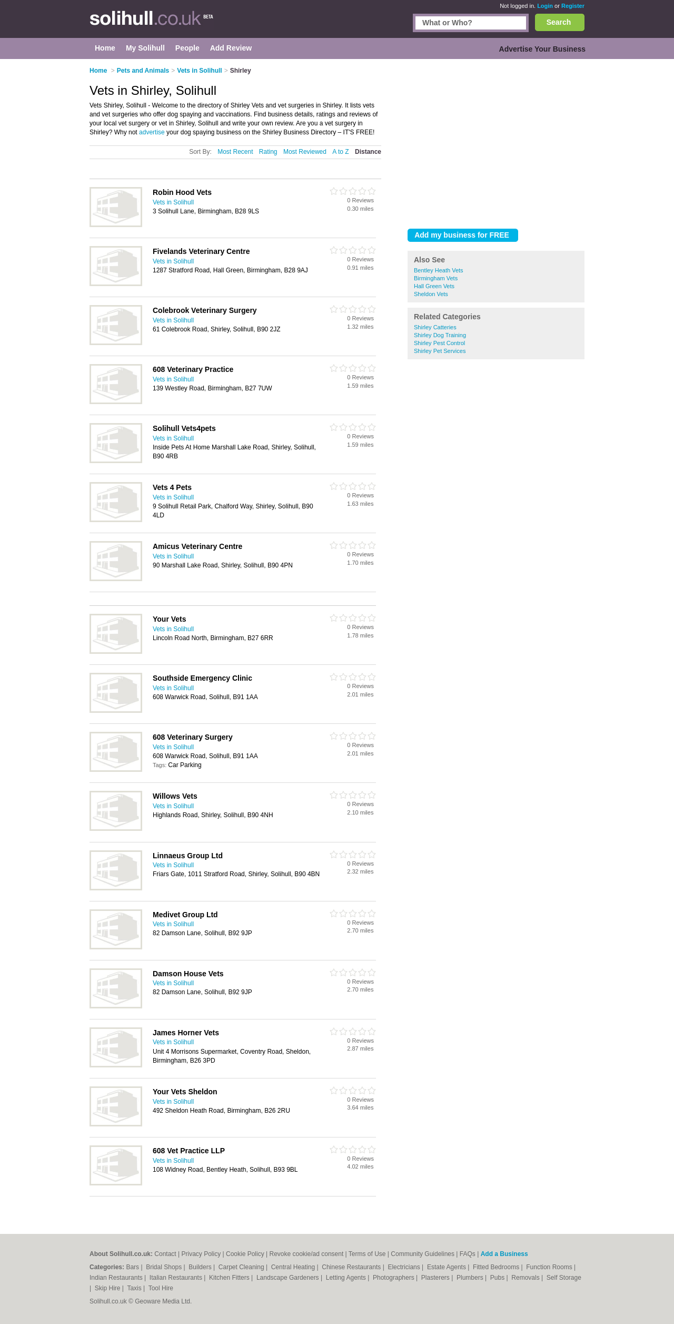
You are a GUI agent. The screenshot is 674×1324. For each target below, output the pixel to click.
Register (572, 6)
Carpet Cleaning (242, 1267)
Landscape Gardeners (288, 1277)
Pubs (498, 1277)
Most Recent (235, 151)
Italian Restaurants (177, 1277)
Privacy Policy (201, 1254)
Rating (268, 151)
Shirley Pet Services (439, 351)
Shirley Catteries (435, 327)
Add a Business (504, 1254)
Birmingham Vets (436, 278)
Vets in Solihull (173, 202)
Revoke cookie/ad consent (306, 1254)
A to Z (340, 151)
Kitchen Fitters (230, 1277)
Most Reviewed (304, 151)
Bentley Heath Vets (438, 270)
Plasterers (436, 1277)
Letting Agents (347, 1277)
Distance (368, 151)
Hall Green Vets (434, 286)
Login (545, 6)
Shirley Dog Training (440, 335)
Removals (526, 1277)
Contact (165, 1254)
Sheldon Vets (431, 294)
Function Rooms (550, 1267)
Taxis (135, 1288)
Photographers (394, 1277)
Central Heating (294, 1267)
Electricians (405, 1267)
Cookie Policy (245, 1254)
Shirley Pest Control (439, 343)
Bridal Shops (164, 1267)
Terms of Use (367, 1254)
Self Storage (564, 1277)
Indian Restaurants (117, 1277)
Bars (133, 1267)
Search (559, 22)
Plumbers (471, 1277)
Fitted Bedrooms (497, 1267)
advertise (152, 132)
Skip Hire (108, 1288)
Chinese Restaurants (352, 1267)
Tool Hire (160, 1288)
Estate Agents (447, 1267)
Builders (201, 1267)
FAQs (467, 1254)
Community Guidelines (422, 1254)
